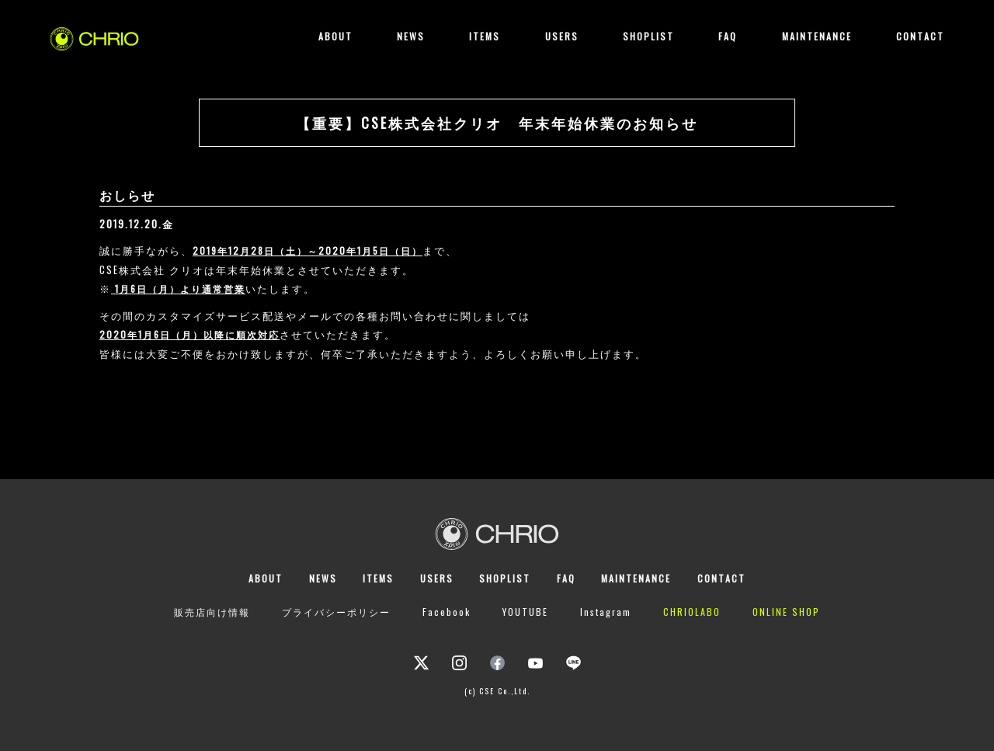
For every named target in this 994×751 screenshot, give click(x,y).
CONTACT (920, 36)
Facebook (446, 611)
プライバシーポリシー (336, 611)
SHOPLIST (648, 36)
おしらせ (127, 195)
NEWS (411, 36)
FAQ (727, 36)
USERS (562, 36)
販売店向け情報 (212, 611)
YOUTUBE (525, 611)
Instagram (605, 611)
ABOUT (335, 36)
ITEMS (484, 36)
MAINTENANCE (817, 36)
